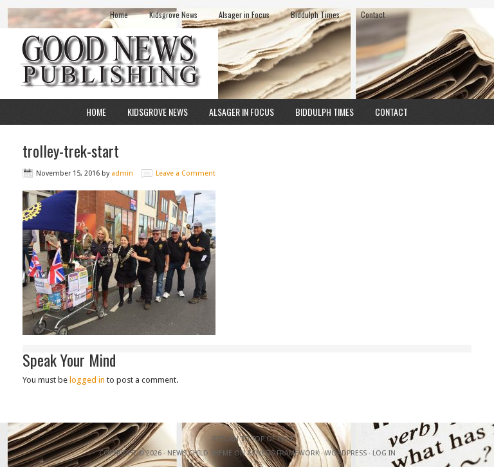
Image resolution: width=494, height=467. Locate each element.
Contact (373, 14)
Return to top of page (253, 439)
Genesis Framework (283, 453)
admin (122, 173)
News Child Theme (199, 453)
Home (119, 14)
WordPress (346, 453)
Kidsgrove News (173, 14)
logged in (87, 380)
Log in (384, 453)
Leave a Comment (185, 173)
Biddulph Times (315, 14)
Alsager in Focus (244, 14)
